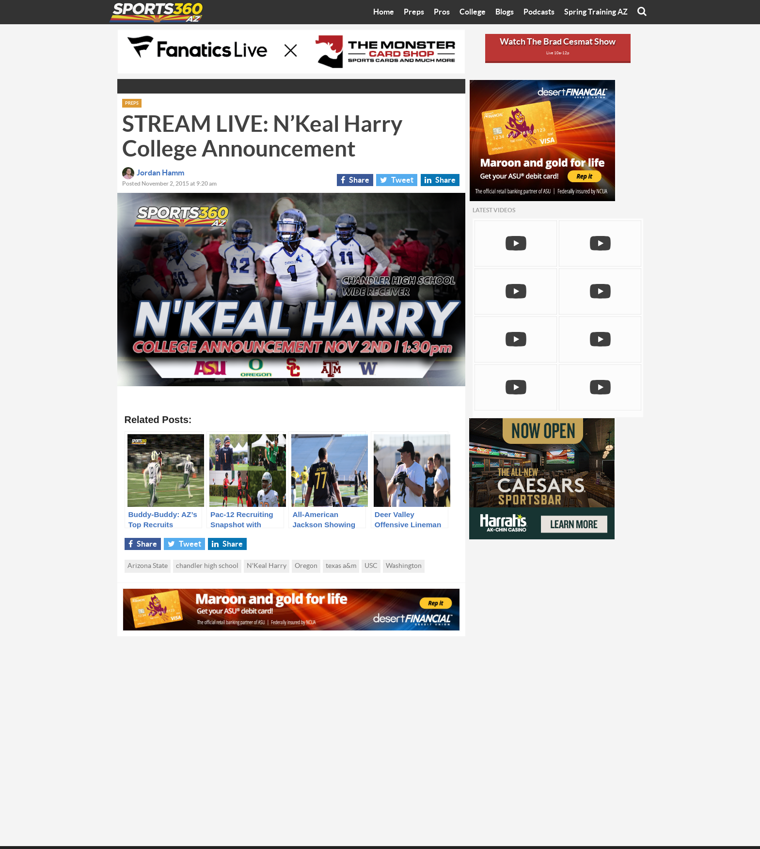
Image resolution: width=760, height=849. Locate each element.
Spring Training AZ (596, 12)
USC (371, 566)
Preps (414, 12)
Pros (442, 12)
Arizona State (147, 566)
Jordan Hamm (153, 173)
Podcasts (538, 12)
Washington (404, 566)
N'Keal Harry (266, 566)
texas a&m (341, 566)
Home (383, 12)
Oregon (306, 566)
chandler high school (207, 566)
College (472, 12)
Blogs (504, 12)
